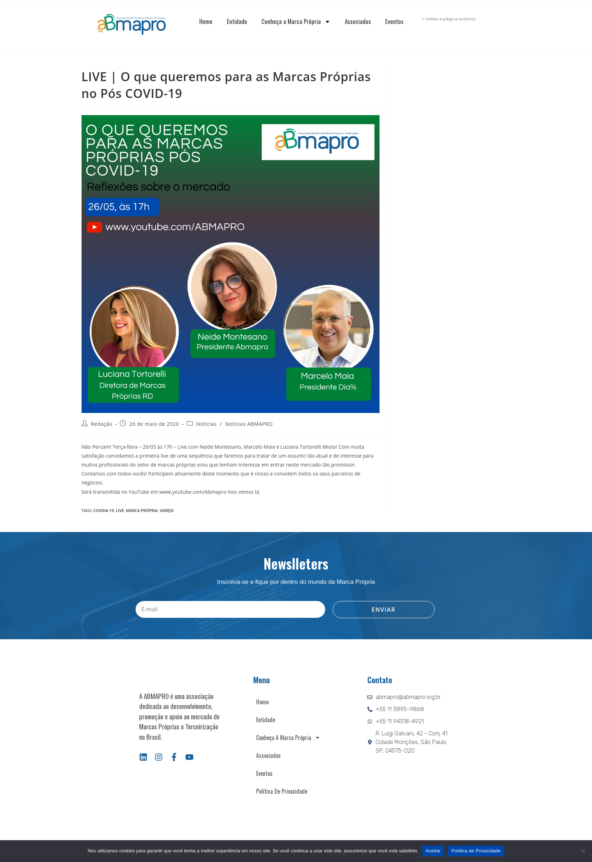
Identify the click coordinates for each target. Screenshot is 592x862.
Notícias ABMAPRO (249, 423)
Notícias (206, 423)
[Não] (583, 850)
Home (205, 21)
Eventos (394, 21)
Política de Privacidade (281, 791)
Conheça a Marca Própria (296, 21)
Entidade (237, 21)
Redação (101, 423)
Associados (358, 21)
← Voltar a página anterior (449, 18)
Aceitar (433, 850)
